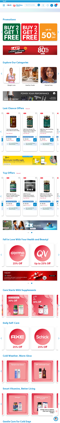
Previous (1, 32)
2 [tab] (31, 232)
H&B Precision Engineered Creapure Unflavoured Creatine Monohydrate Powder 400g (28, 195)
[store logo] (17, 5)
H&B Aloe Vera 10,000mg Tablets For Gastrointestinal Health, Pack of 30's (46, 131)
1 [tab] (28, 232)
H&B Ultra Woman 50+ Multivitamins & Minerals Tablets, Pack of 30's (29, 131)
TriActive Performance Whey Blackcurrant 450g (12, 130)
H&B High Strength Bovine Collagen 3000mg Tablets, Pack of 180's (13, 195)
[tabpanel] (30, 50)
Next (58, 32)
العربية (4, 1)
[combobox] (32, 5)
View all (27, 108)
